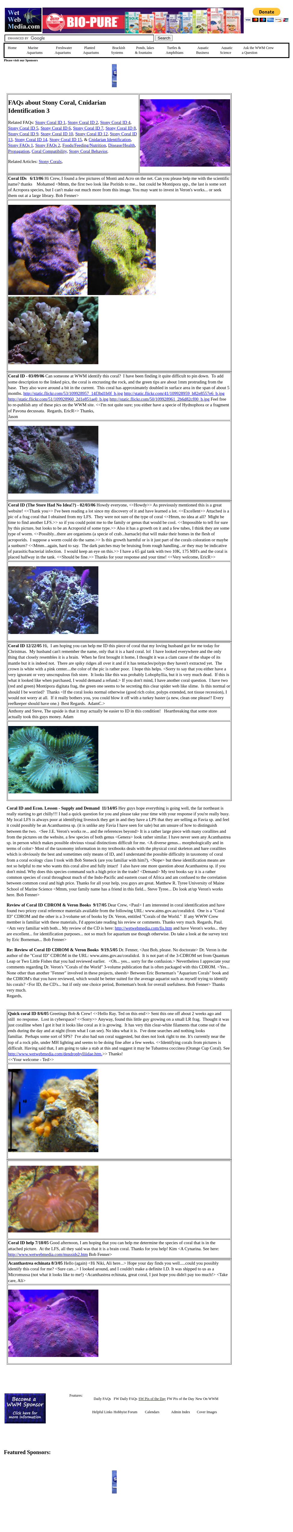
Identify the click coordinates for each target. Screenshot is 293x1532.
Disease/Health (121, 145)
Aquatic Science (226, 50)
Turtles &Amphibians (175, 50)
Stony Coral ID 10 (57, 133)
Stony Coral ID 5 (23, 128)
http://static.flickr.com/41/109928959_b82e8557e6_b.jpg (174, 393)
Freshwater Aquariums (63, 50)
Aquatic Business (202, 50)
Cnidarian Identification (110, 139)
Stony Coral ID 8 (121, 128)
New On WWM (206, 1399)
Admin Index (180, 1412)
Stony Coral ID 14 (31, 139)
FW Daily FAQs (125, 1399)
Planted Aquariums (91, 50)
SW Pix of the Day (152, 1399)
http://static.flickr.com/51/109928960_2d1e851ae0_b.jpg (58, 399)
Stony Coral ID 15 (65, 139)
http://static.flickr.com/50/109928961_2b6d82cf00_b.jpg (159, 399)
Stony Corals (50, 161)
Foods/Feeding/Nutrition (84, 145)
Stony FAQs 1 (20, 145)
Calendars (152, 1412)
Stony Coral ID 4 (115, 122)
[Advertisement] (262, 136)
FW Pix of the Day (180, 1399)
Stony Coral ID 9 (23, 133)
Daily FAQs (102, 1399)
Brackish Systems (118, 50)
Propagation (18, 151)
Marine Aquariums (34, 50)
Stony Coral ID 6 (56, 128)
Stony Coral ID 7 (88, 128)
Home (12, 48)
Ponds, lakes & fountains (144, 50)
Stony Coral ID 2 (83, 122)
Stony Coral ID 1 (50, 122)
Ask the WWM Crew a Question (258, 50)
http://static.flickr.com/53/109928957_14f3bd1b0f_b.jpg (73, 393)
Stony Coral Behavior (88, 151)
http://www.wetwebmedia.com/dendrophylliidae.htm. (55, 1053)
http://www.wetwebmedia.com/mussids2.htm (48, 1254)
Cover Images (207, 1412)
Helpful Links (102, 1412)
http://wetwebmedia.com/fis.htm (143, 928)
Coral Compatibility (49, 151)
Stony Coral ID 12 (91, 133)
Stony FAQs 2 (47, 145)
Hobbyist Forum (125, 1412)
